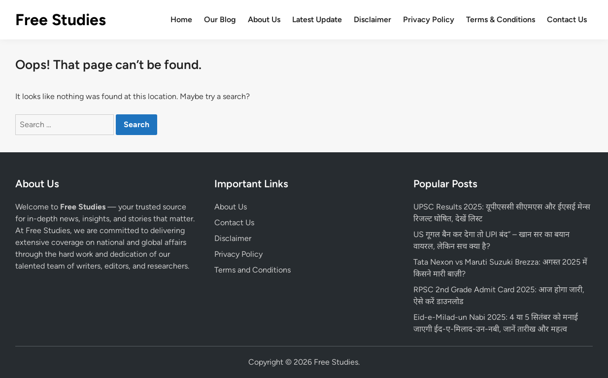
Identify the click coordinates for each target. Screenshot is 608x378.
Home (181, 19)
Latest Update (317, 19)
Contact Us (567, 19)
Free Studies (60, 19)
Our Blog (220, 19)
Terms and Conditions (252, 270)
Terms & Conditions (500, 19)
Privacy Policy (428, 19)
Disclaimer (372, 19)
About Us (264, 19)
